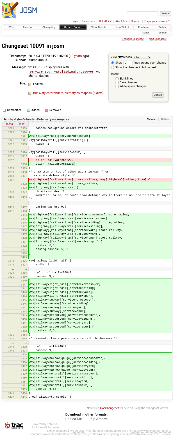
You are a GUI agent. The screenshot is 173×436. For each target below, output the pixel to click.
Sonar (145, 32)
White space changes (133, 86)
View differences (121, 57)
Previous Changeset (133, 39)
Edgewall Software (47, 427)
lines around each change (144, 62)
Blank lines (126, 78)
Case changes (128, 82)
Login (75, 21)
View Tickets (98, 27)
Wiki (11, 27)
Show (116, 62)
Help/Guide (105, 21)
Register (135, 21)
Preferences (88, 21)
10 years (76, 56)
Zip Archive (99, 419)
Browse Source (73, 27)
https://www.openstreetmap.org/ (150, 430)
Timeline (28, 27)
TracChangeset (109, 408)
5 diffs (98, 93)
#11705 (37, 67)
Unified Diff (73, 419)
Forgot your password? (157, 21)
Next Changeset (157, 39)
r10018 (9, 124)
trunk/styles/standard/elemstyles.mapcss (63, 93)
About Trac (121, 21)
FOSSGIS (78, 430)
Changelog (48, 27)
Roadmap (143, 27)
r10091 (22, 124)
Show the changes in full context (133, 67)
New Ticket (122, 27)
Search (162, 32)
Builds (162, 27)
